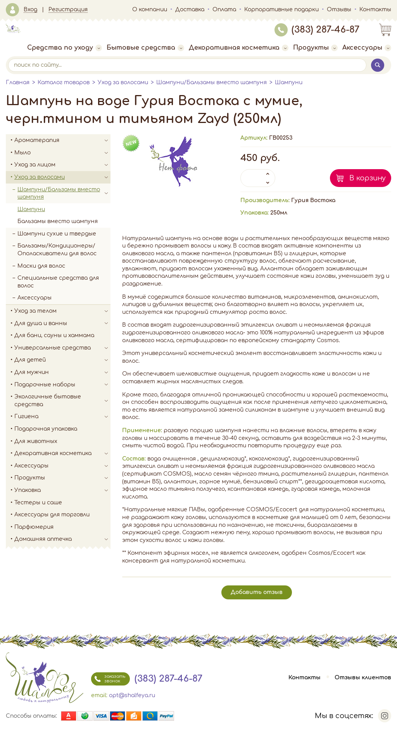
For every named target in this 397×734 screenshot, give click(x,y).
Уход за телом (62, 311)
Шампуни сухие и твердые (56, 234)
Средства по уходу (64, 47)
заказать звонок (108, 679)
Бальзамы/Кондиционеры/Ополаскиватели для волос (57, 249)
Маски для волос (41, 266)
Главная (17, 82)
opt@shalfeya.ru (132, 695)
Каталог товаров (64, 82)
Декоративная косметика (238, 47)
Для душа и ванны (62, 323)
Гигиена (62, 416)
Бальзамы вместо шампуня (57, 221)
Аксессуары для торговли (52, 515)
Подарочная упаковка (45, 429)
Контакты (375, 9)
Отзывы (339, 9)
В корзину (367, 178)
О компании (149, 9)
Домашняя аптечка (62, 539)
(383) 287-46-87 (316, 29)
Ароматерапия (62, 140)
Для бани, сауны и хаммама (54, 335)
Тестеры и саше (38, 502)
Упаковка (62, 490)
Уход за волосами (123, 82)
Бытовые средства (145, 47)
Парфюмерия (34, 527)
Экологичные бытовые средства (62, 400)
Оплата (224, 9)
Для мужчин (62, 372)
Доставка (189, 9)
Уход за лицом (62, 165)
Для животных (35, 441)
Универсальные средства (62, 348)
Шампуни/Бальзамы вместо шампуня (211, 82)
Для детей (62, 360)
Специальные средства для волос (58, 282)
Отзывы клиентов (363, 677)
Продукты (315, 47)
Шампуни (288, 82)
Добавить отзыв (257, 592)
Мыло (62, 153)
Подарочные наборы (62, 385)
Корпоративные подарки (281, 9)
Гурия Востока (313, 200)
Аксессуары (366, 47)
